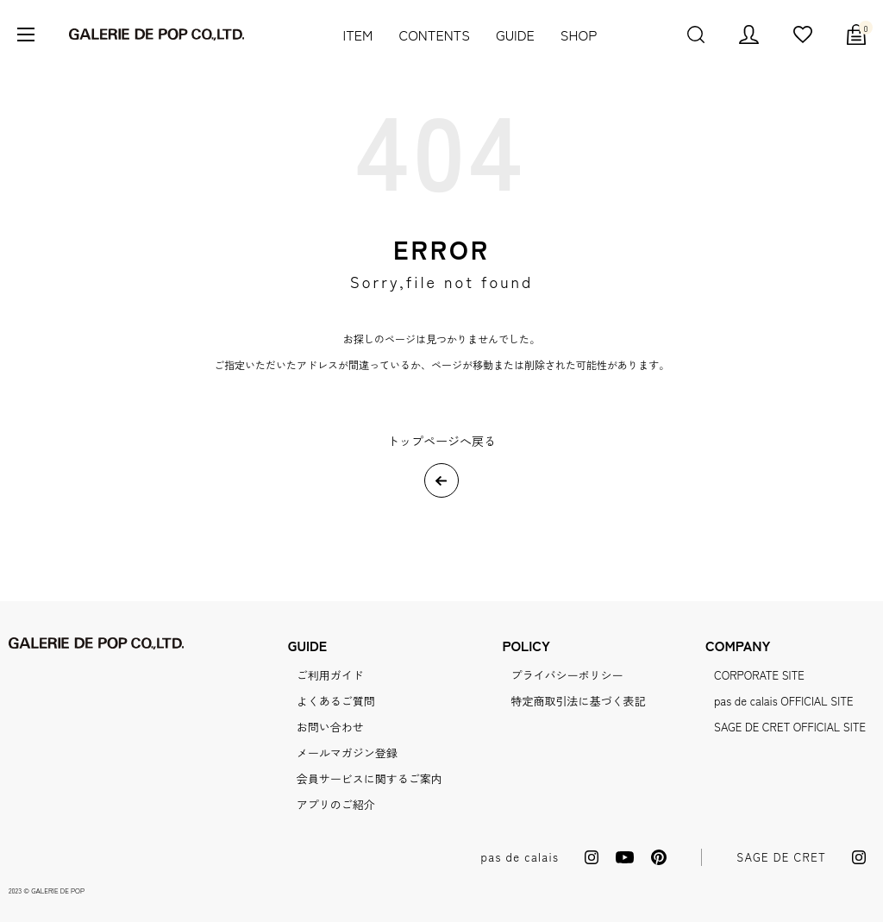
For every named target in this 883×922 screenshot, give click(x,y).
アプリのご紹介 (336, 804)
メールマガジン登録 (347, 752)
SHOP (578, 34)
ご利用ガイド (330, 675)
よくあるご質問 (336, 701)
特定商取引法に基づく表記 (577, 701)
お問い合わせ (330, 726)
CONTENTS (434, 34)
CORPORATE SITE (759, 675)
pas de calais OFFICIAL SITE (783, 701)
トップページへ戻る (441, 440)
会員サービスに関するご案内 (369, 778)
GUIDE (515, 34)
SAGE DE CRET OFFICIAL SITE (790, 726)
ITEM (358, 34)
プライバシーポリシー (566, 675)
